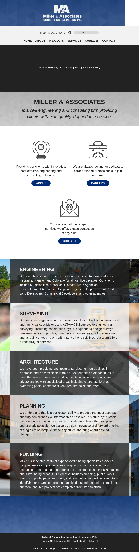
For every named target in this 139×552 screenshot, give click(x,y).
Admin (103, 548)
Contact (109, 40)
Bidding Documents (52, 32)
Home (27, 40)
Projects (56, 40)
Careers (92, 40)
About (40, 40)
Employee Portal (90, 548)
